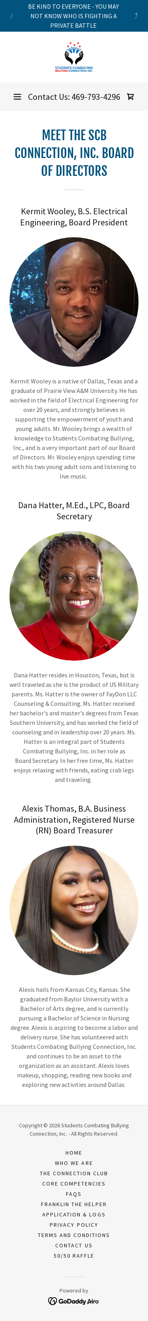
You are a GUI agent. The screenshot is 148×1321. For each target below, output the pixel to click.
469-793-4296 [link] (95, 96)
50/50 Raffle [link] (74, 1255)
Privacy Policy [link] (74, 1224)
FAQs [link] (74, 1193)
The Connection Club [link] (74, 1173)
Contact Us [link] (73, 1245)
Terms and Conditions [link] (74, 1235)
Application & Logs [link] (73, 1214)
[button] (17, 97)
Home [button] (74, 1152)
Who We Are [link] (74, 1163)
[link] (74, 57)
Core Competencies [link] (74, 1183)
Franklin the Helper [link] (74, 1204)
